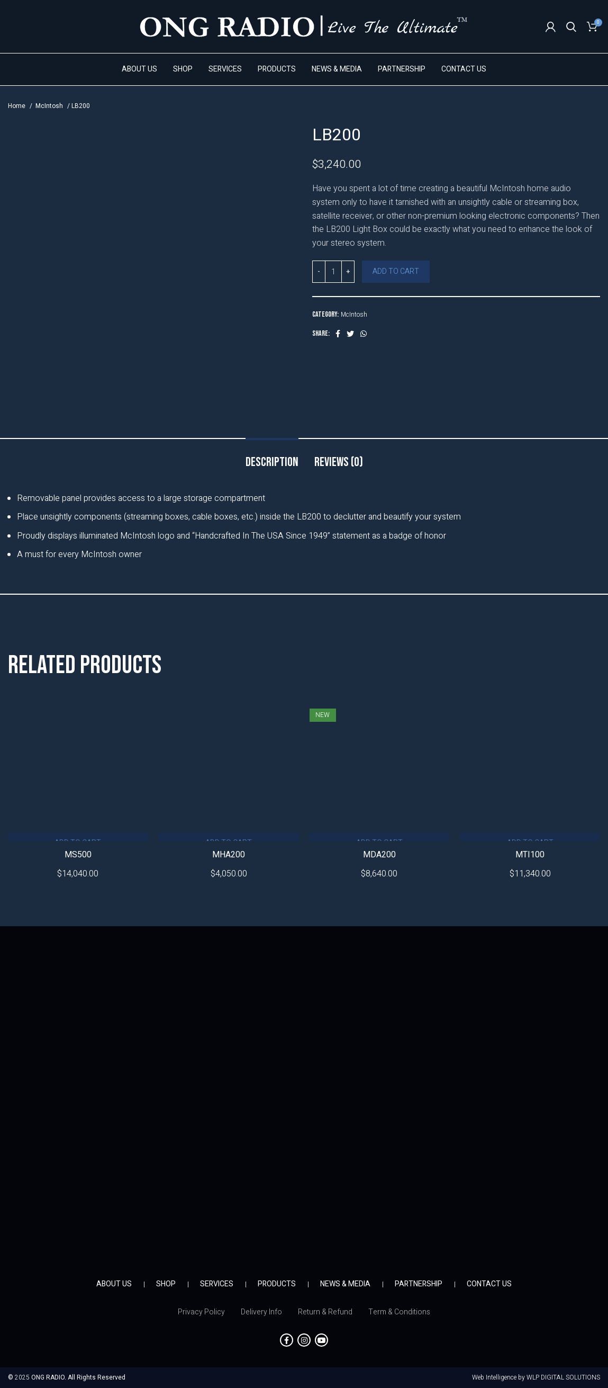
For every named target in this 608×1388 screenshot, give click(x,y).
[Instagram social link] (304, 1340)
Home (17, 106)
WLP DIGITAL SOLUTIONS (563, 1377)
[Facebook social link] (337, 334)
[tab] (272, 457)
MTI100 (530, 854)
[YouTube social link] (321, 1340)
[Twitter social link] (350, 334)
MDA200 (379, 854)
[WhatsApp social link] (363, 334)
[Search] (571, 26)
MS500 (78, 854)
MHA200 (228, 854)
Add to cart (396, 271)
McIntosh (50, 106)
